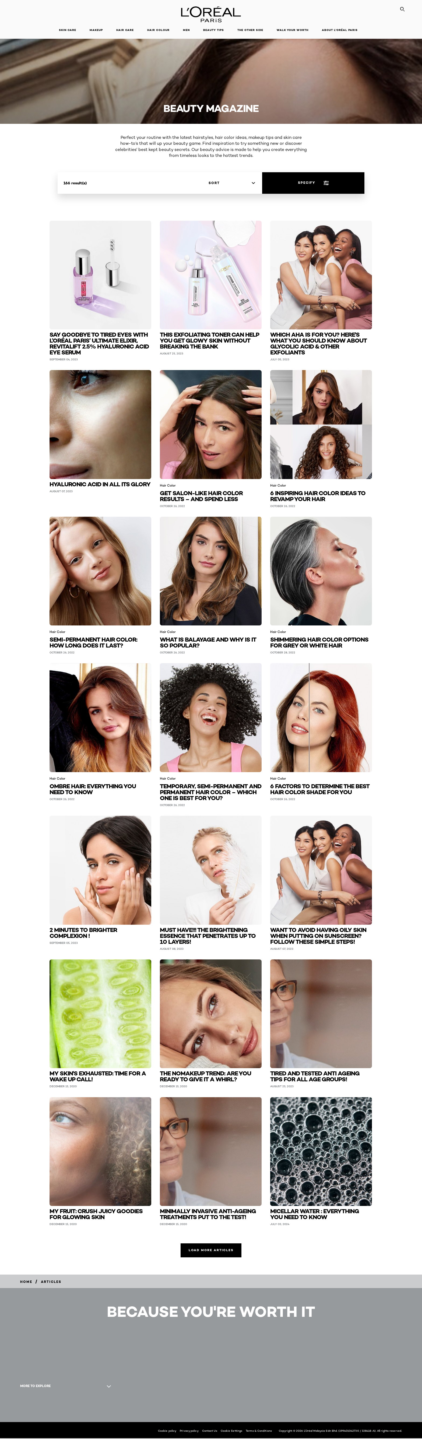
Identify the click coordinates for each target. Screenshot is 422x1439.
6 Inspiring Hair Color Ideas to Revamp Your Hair (317, 495)
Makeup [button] (96, 30)
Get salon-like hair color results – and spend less (201, 495)
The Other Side (250, 30)
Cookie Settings (231, 1431)
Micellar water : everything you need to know (314, 1213)
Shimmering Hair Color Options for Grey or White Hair (319, 642)
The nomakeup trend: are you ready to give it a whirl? (205, 1075)
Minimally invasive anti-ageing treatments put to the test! (208, 1213)
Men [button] (186, 30)
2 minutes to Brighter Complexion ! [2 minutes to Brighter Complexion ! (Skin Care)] (83, 932)
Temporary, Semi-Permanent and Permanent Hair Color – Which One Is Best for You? (210, 791)
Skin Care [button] (67, 30)
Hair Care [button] (125, 30)
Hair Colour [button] (158, 30)
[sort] (231, 183)
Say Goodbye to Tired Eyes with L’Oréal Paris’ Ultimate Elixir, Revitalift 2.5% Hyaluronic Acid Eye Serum (99, 343)
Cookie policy (167, 1431)
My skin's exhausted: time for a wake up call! (98, 1075)
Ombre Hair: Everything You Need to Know (93, 788)
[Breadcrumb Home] (26, 1282)
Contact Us (209, 1431)
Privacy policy (189, 1431)
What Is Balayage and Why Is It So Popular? (208, 642)
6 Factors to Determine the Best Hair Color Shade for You (320, 788)
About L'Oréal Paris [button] (340, 30)
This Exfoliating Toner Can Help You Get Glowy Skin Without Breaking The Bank (209, 340)
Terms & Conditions (259, 1431)
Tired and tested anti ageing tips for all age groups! (315, 1075)
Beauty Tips (213, 30)
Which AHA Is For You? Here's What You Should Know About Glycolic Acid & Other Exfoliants (318, 343)
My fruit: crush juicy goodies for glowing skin (96, 1213)
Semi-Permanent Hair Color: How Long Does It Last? (93, 642)
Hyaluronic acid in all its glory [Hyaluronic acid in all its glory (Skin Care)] (100, 483)
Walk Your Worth (292, 30)
